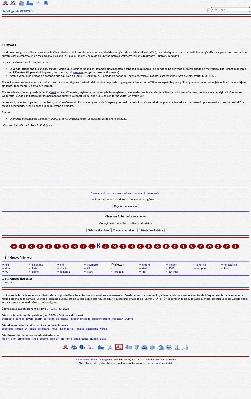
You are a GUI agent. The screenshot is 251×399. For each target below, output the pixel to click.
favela (29, 318)
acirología (62, 318)
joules (81, 56)
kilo (62, 264)
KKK (171, 268)
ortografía (44, 328)
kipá (7, 268)
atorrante (66, 338)
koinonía (65, 271)
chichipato (8, 318)
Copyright (104, 359)
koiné (35, 271)
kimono (146, 264)
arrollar (54, 338)
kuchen (9, 282)
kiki (7, 264)
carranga (49, 318)
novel (55, 328)
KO (6, 271)
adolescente (81, 338)
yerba (103, 328)
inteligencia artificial (161, 363)
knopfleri (202, 268)
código (44, 338)
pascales (78, 72)
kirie (34, 268)
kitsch (118, 268)
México (79, 328)
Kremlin (119, 271)
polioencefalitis (101, 318)
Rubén (94, 338)
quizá (33, 328)
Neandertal (67, 328)
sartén (19, 328)
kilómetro (93, 264)
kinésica (201, 264)
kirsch (63, 268)
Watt (53, 92)
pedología (7, 328)
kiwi (144, 268)
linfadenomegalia (80, 318)
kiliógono (37, 264)
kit (88, 268)
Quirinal (129, 318)
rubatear (117, 318)
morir (38, 318)
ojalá (103, 338)
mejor (5, 338)
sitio (13, 338)
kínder (173, 264)
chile (35, 338)
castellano (92, 328)
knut (227, 268)
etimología (24, 338)
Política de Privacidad (86, 359)
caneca (20, 318)
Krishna (173, 271)
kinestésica (230, 264)
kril (144, 271)
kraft (90, 271)
